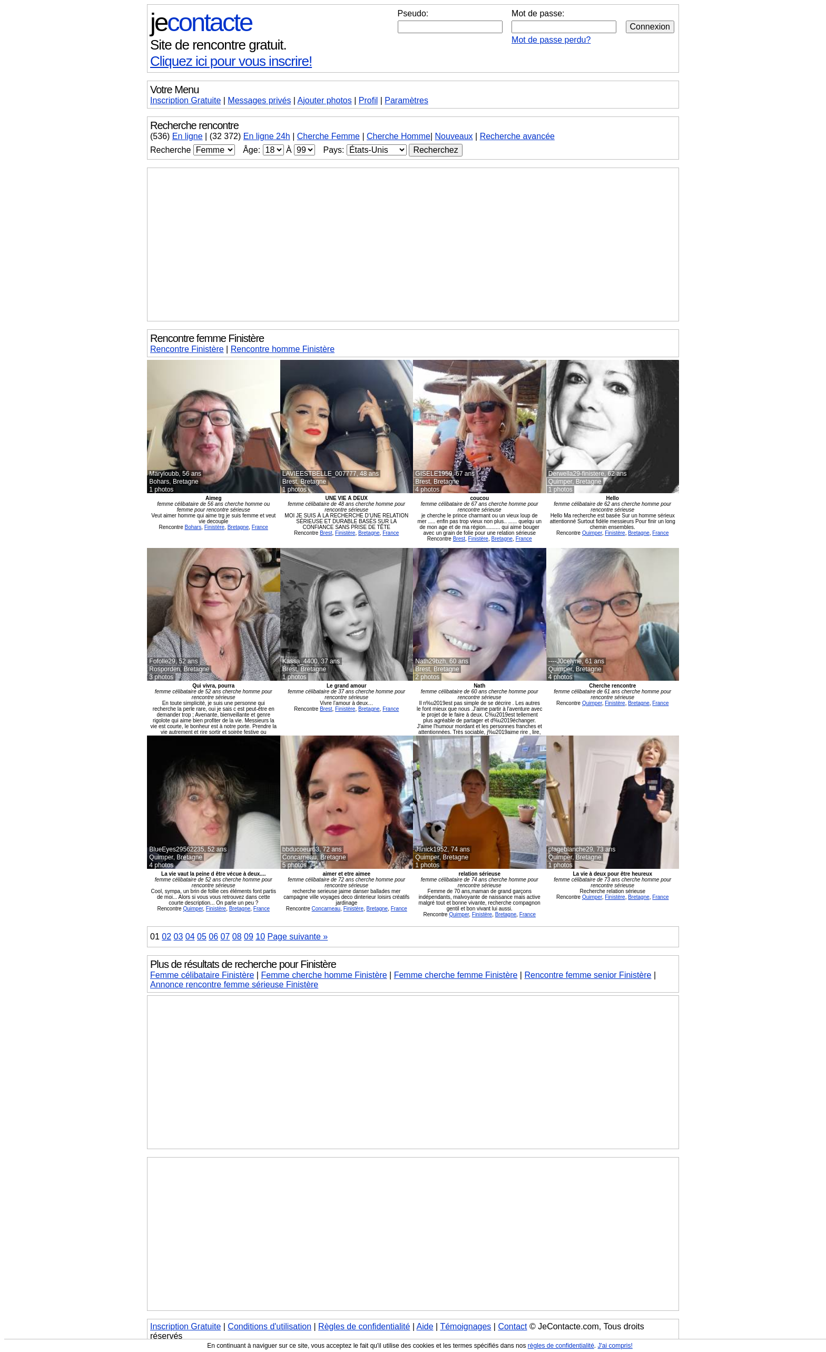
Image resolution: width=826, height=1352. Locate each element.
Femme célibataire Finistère (202, 975)
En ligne (187, 136)
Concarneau (326, 909)
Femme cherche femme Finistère (456, 975)
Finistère (214, 527)
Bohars (192, 527)
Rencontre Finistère (187, 349)
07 (225, 936)
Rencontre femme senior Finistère (587, 975)
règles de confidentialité (561, 1345)
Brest (326, 533)
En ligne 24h (266, 136)
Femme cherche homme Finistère (324, 975)
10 (260, 936)
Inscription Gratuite (185, 100)
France (260, 527)
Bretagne (238, 527)
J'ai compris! (615, 1345)
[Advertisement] (413, 244)
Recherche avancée (517, 136)
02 (166, 936)
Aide (425, 1326)
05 (201, 936)
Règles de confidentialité (364, 1326)
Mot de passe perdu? (551, 39)
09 (248, 936)
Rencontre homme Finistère (283, 349)
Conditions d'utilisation (269, 1326)
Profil (368, 100)
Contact (512, 1326)
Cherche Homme (398, 136)
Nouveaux (454, 136)
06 (213, 936)
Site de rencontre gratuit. (218, 45)
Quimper (592, 533)
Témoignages (465, 1326)
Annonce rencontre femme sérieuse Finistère (234, 984)
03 (178, 936)
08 (237, 936)
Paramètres (406, 100)
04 (190, 936)
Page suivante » (298, 936)
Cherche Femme (328, 136)
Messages (259, 100)
